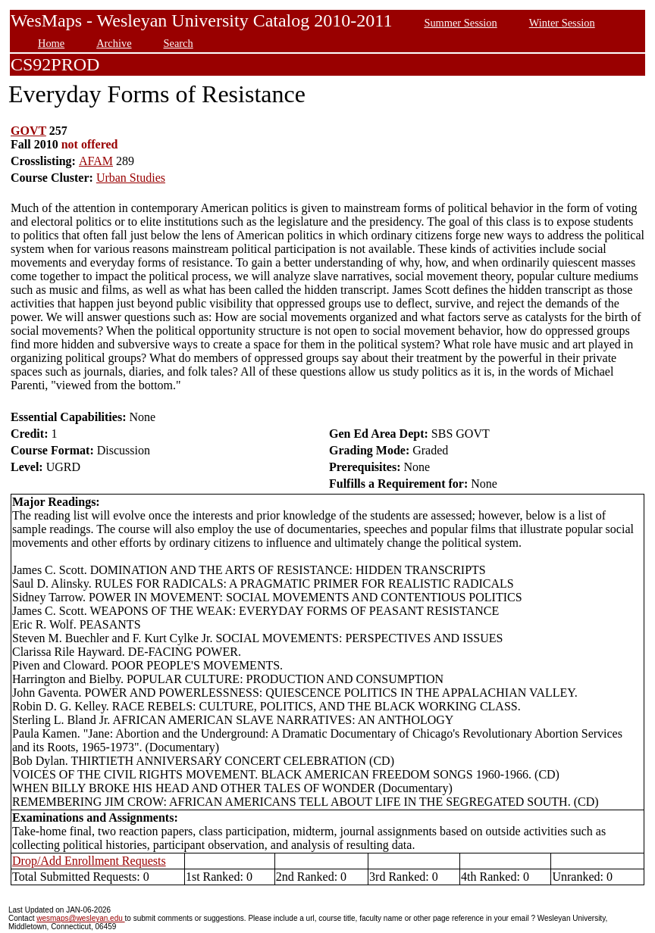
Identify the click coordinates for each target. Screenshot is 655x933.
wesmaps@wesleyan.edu (80, 918)
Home (51, 43)
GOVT (28, 130)
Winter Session (562, 23)
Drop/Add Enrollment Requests (89, 860)
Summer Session (460, 23)
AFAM (96, 160)
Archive (113, 43)
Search (178, 43)
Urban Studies (130, 177)
